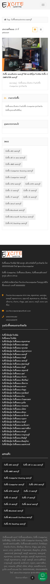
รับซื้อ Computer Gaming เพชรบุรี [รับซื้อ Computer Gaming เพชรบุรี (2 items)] (19, 171)
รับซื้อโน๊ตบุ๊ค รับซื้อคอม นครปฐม (15, 344)
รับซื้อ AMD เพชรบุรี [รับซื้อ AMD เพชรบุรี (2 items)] (13, 164)
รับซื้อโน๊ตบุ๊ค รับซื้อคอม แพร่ (13, 373)
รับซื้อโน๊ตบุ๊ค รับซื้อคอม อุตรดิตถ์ (15, 393)
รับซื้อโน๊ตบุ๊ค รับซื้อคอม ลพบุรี (14, 422)
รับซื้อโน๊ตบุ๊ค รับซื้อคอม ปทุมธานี (15, 370)
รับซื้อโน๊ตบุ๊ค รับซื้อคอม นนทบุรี (14, 354)
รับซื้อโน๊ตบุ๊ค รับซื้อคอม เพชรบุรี (14, 360)
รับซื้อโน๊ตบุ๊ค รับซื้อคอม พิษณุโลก (15, 441)
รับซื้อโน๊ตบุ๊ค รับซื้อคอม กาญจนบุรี (16, 434)
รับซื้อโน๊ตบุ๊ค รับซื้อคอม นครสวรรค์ (16, 444)
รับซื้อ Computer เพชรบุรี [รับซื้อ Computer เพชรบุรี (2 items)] (15, 177)
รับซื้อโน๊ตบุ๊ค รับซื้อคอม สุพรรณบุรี (15, 364)
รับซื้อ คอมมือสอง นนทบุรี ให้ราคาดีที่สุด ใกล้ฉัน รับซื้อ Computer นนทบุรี (25, 75)
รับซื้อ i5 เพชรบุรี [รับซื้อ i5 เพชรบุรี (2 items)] (30, 190)
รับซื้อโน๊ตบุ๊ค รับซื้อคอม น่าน (13, 396)
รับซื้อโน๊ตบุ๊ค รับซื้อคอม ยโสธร (14, 409)
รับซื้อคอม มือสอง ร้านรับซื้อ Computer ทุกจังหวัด (25, 84)
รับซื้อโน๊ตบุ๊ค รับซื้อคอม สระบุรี (14, 431)
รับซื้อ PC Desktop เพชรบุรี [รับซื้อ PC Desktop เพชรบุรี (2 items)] (16, 223)
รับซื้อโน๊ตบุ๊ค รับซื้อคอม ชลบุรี (13, 367)
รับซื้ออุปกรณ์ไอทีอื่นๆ (13, 110)
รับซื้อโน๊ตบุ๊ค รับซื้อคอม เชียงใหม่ (15, 380)
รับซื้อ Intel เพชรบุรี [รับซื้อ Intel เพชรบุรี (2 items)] (13, 203)
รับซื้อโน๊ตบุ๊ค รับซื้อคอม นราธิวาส (15, 415)
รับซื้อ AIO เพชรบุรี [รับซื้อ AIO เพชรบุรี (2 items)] (12, 151)
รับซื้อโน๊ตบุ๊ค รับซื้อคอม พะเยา (14, 386)
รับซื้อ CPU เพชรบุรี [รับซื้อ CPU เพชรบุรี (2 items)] (13, 184)
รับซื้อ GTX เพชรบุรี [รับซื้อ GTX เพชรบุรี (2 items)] (32, 184)
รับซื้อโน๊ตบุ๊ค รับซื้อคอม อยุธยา (14, 418)
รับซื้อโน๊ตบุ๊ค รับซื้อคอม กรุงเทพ (15, 348)
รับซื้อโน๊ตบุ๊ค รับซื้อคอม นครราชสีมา (16, 428)
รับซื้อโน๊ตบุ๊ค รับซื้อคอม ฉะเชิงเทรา (15, 425)
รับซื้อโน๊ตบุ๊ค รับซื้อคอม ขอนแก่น (15, 406)
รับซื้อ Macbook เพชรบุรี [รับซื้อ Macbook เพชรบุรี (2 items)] (15, 210)
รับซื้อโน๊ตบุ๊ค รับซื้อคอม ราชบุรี (14, 357)
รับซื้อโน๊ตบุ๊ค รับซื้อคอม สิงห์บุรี (14, 438)
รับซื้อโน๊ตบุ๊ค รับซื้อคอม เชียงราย (15, 383)
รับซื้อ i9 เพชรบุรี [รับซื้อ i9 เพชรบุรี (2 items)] (30, 197)
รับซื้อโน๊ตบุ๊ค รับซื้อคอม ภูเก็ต (14, 402)
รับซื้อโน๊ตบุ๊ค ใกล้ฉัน (10, 335)
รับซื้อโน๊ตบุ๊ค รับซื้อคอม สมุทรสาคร (16, 341)
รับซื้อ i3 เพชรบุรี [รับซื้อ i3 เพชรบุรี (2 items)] (12, 190)
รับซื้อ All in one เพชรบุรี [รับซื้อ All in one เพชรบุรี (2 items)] (15, 157)
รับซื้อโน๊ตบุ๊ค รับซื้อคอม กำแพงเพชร (16, 399)
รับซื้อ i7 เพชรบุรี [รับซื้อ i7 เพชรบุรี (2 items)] (12, 197)
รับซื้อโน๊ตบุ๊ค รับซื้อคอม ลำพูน (14, 389)
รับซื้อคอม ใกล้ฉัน (9, 338)
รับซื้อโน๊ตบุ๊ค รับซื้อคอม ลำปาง (14, 377)
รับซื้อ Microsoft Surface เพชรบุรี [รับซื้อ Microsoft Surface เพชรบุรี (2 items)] (19, 217)
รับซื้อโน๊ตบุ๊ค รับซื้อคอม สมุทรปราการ (17, 351)
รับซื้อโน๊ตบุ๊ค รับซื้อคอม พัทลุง (14, 412)
